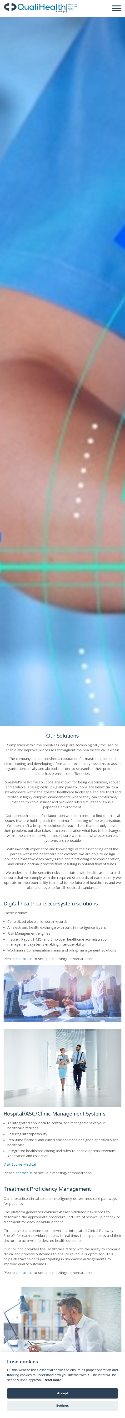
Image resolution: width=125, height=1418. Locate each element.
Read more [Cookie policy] (52, 1380)
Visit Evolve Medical (20, 1164)
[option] (62, 371)
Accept (62, 1393)
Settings (62, 1405)
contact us (24, 958)
